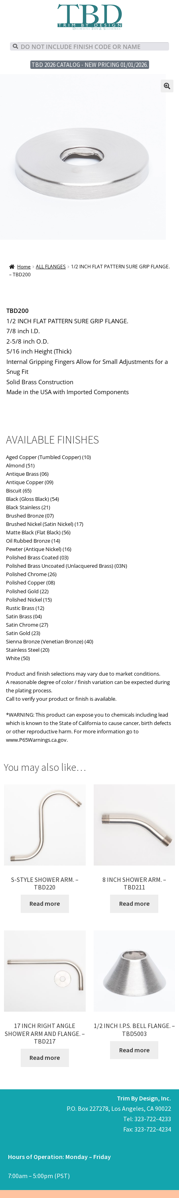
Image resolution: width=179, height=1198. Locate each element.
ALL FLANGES (51, 266)
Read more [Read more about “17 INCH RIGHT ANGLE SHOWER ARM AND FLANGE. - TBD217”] (45, 1057)
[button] (167, 86)
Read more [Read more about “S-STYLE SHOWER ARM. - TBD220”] (45, 903)
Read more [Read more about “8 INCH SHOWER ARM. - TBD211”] (134, 903)
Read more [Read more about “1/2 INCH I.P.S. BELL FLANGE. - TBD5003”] (134, 1050)
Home (24, 266)
